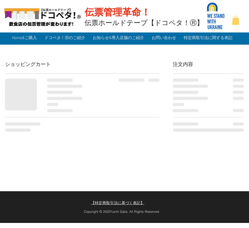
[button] (235, 20)
